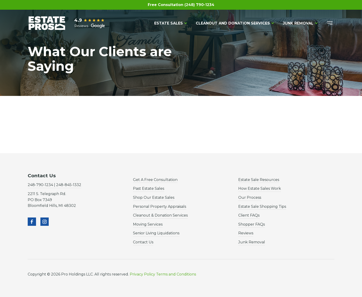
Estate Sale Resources (258, 180)
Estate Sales (168, 23)
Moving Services (148, 224)
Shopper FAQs (251, 224)
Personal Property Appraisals (159, 206)
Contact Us (143, 242)
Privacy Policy (142, 274)
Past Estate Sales (148, 188)
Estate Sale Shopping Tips (262, 206)
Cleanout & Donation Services (160, 215)
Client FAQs (248, 215)
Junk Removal (298, 23)
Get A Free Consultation (155, 180)
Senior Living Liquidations (156, 233)
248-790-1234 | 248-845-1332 (54, 185)
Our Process (249, 197)
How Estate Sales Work (259, 188)
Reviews (245, 233)
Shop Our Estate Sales (153, 197)
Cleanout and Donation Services (233, 23)
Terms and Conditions (176, 274)
